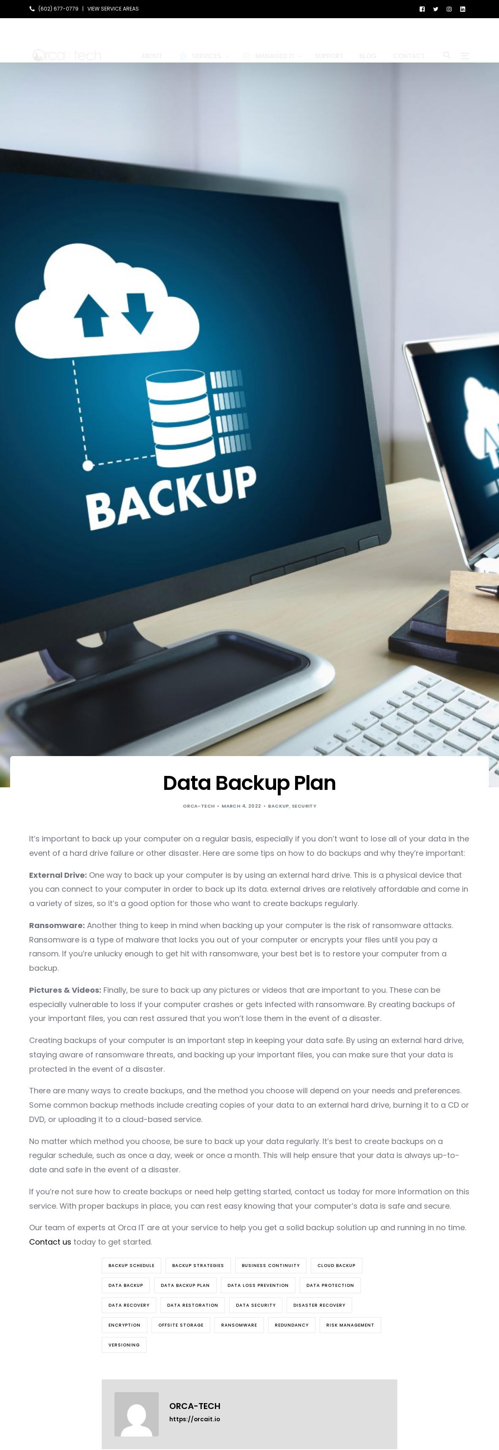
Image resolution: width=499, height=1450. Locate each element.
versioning (124, 1345)
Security (304, 806)
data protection (330, 1285)
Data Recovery (128, 1305)
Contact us (50, 1242)
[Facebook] (422, 8)
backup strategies (198, 1265)
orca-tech (199, 806)
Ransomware (239, 1325)
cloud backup (336, 1265)
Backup (278, 806)
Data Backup (125, 1285)
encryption (124, 1325)
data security (256, 1305)
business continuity (271, 1265)
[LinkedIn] (462, 8)
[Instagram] (449, 8)
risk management (350, 1325)
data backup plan (185, 1285)
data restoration (192, 1305)
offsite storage (180, 1325)
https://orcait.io (194, 1419)
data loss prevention (258, 1285)
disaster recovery (319, 1305)
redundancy (292, 1325)
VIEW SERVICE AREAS (113, 8)
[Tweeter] (435, 8)
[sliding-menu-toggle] (465, 40)
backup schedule (131, 1265)
